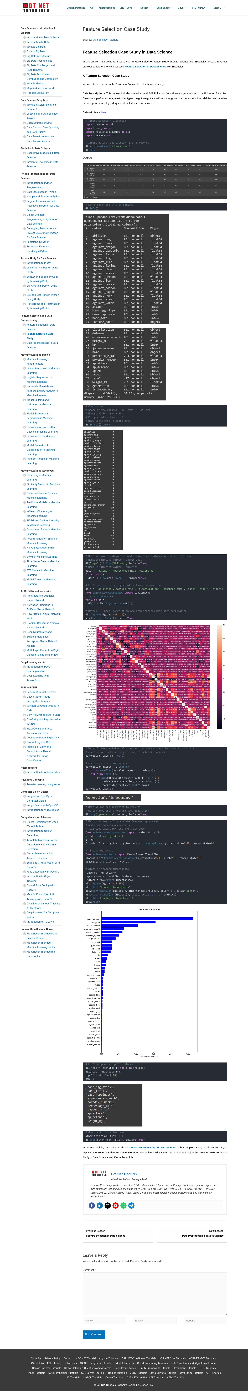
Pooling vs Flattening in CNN (43, 737)
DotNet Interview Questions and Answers (87, 1368)
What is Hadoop (36, 83)
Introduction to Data (38, 42)
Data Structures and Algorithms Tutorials (194, 1363)
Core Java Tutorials (126, 1368)
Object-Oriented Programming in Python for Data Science (42, 219)
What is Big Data (36, 46)
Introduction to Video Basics (43, 809)
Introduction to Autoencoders (43, 772)
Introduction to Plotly (39, 263)
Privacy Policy (52, 1358)
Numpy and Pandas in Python (43, 196)
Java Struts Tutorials (191, 1372)
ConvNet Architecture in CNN (43, 714)
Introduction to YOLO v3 (40, 921)
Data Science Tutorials (105, 39)
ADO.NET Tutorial (86, 1358)
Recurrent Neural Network (42, 692)
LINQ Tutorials (207, 1368)
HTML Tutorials (175, 1377)
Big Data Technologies (39, 60)
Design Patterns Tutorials (46, 1368)
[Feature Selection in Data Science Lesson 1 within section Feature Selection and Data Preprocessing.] (118, 1233)
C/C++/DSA (198, 7)
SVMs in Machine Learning (42, 556)
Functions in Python (38, 241)
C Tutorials (71, 1363)
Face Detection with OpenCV (43, 871)
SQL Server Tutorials (93, 1372)
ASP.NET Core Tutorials (172, 1358)
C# (92, 7)
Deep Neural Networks (39, 632)
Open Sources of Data (39, 122)
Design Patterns (76, 7)
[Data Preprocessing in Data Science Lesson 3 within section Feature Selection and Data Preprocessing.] (192, 1233)
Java (181, 7)
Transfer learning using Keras (43, 784)
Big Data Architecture (39, 56)
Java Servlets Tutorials (163, 1372)
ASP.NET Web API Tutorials (45, 1363)
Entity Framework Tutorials (155, 1368)
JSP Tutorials (72, 1377)
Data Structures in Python (41, 191)
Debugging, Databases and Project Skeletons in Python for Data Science (42, 233)
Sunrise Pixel (147, 1385)
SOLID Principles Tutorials (63, 1372)
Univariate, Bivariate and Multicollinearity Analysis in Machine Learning (42, 391)
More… (217, 7)
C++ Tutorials (213, 1372)
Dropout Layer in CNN (39, 742)
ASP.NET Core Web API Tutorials (145, 1377)
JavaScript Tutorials (184, 1368)
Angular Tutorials (108, 1358)
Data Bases (163, 7)
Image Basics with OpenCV (42, 805)
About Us (36, 1358)
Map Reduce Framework (41, 88)
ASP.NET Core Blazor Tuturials (139, 1358)
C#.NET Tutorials (124, 1363)
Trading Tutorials (117, 1372)
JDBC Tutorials (138, 1372)
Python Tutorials (36, 1372)
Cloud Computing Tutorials (152, 1363)
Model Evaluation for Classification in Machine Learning (41, 450)
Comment (89, 1269)
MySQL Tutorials (92, 1377)
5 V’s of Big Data (36, 51)
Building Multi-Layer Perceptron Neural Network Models (42, 641)
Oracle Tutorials (114, 1377)
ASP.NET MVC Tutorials (202, 1358)
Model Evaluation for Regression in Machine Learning (40, 418)
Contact (68, 1358)
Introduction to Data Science (43, 37)
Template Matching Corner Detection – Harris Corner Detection (42, 845)
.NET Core (126, 7)
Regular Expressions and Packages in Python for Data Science (43, 206)
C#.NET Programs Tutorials (95, 1363)
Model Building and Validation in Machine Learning (39, 404)
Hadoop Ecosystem (38, 92)
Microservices (107, 7)
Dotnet (144, 7)
